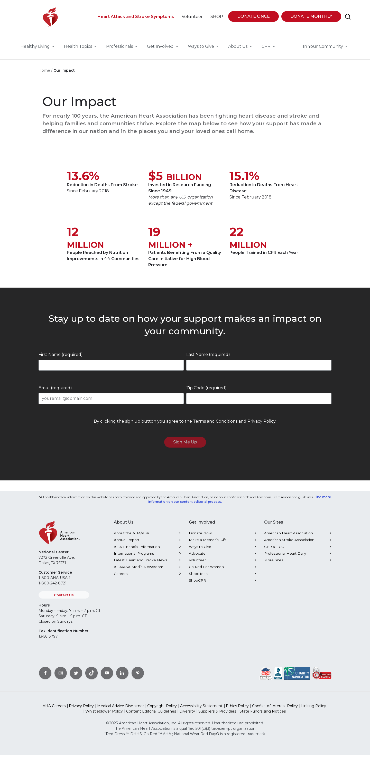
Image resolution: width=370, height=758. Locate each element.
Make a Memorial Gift (207, 543)
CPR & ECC (274, 550)
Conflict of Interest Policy (275, 709)
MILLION (85, 248)
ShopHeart (198, 577)
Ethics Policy (237, 709)
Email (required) (55, 391)
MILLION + (170, 248)
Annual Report (126, 543)
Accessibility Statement (201, 709)
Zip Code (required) (206, 391)
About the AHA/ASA (131, 536)
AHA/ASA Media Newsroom (138, 570)
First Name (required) (61, 357)
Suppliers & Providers (217, 714)
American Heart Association (288, 536)
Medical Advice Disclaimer (120, 709)
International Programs (134, 556)
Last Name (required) (208, 357)
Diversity (187, 714)
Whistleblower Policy (104, 714)
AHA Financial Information (137, 550)
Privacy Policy (261, 424)
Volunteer (197, 563)
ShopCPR (197, 583)
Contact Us (64, 598)
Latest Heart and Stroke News (140, 563)
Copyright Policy (162, 709)
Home (44, 73)
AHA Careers (54, 709)
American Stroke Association (289, 543)
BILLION (184, 180)
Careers (120, 577)
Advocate (197, 556)
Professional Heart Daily (285, 556)
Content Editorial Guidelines (151, 714)
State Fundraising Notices (262, 714)
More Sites (273, 563)
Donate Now (200, 536)
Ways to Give (200, 550)
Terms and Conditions (215, 424)
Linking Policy (313, 709)
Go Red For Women (206, 570)
